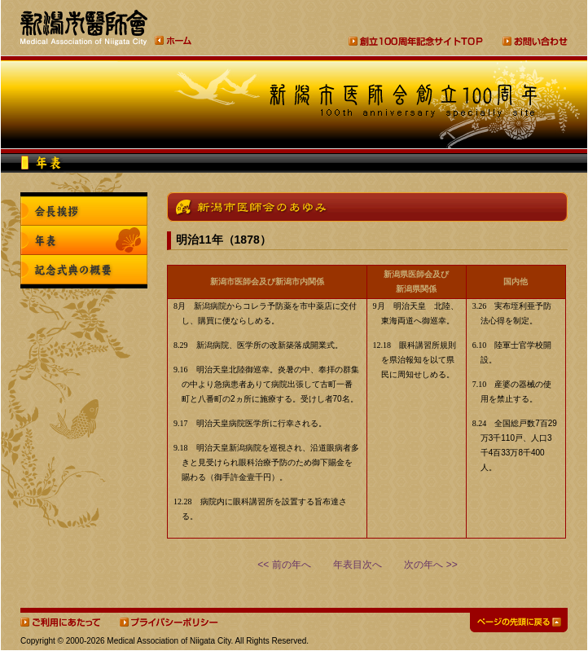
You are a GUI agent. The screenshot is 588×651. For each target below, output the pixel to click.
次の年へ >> (430, 564)
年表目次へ (357, 564)
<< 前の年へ (283, 564)
